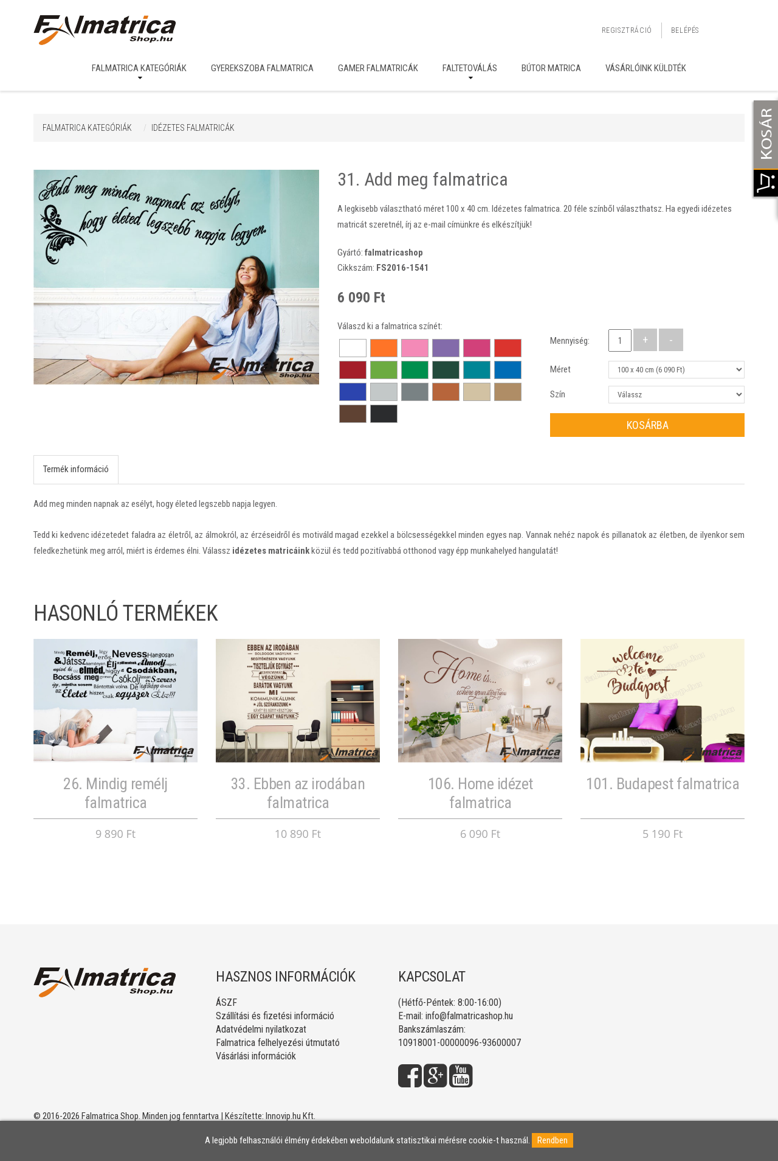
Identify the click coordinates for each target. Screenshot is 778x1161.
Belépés (685, 30)
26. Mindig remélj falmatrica (115, 793)
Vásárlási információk (256, 1056)
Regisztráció (627, 30)
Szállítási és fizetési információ (275, 1016)
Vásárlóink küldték (645, 68)
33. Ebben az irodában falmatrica (298, 793)
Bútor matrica (551, 68)
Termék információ (76, 469)
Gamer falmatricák (378, 68)
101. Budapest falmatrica (662, 784)
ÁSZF (226, 1002)
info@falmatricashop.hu (469, 1016)
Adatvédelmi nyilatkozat (261, 1029)
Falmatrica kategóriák (139, 68)
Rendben (552, 1140)
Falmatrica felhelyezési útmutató (278, 1042)
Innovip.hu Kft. (290, 1115)
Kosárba (648, 425)
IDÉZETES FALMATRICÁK (193, 128)
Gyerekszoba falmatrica (262, 68)
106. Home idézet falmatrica (480, 793)
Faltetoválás (469, 68)
